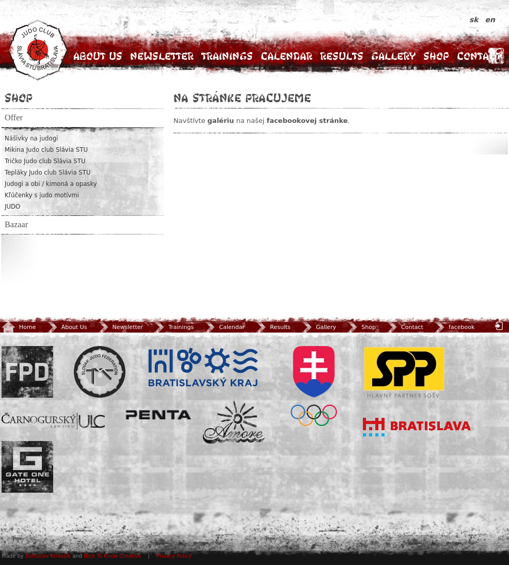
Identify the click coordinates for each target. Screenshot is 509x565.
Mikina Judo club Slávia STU (46, 149)
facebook (453, 327)
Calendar (286, 56)
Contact (479, 56)
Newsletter (162, 56)
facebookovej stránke (306, 120)
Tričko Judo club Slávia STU (45, 161)
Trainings (227, 56)
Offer (14, 117)
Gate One (27, 467)
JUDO (12, 206)
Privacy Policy (174, 556)
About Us (97, 56)
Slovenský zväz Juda (99, 372)
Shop (436, 56)
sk (475, 19)
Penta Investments (158, 414)
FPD (27, 372)
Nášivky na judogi (31, 138)
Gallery (393, 56)
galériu (221, 120)
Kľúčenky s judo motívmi (42, 195)
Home (19, 327)
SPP (404, 372)
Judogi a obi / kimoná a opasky (51, 183)
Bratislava (417, 427)
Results (341, 56)
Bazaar (16, 224)
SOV (314, 386)
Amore (234, 422)
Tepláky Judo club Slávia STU (48, 172)
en (490, 19)
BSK (203, 368)
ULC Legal (53, 421)
